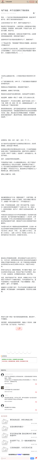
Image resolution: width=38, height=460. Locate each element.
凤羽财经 (3, 13)
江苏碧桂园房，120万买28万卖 (21, 448)
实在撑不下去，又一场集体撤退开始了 (23, 441)
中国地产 (19, 454)
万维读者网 (9, 1)
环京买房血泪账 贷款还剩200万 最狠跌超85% (23, 434)
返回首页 (32, 1)
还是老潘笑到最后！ (17, 427)
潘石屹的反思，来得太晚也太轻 (21, 420)
